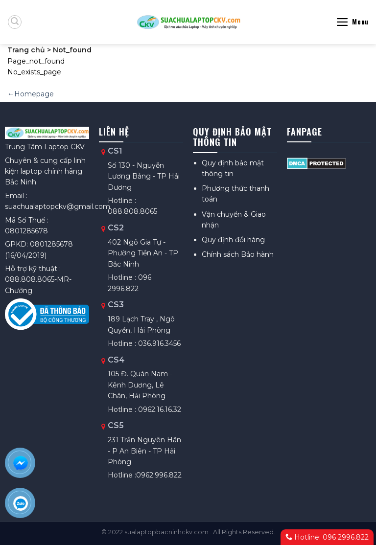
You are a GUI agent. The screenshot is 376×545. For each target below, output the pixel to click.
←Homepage (30, 94)
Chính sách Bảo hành (238, 254)
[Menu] (352, 22)
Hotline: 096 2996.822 (327, 537)
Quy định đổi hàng (233, 239)
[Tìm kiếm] (15, 22)
